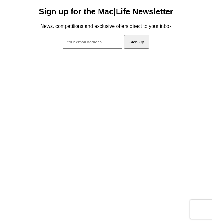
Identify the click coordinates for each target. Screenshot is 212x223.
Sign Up (136, 42)
